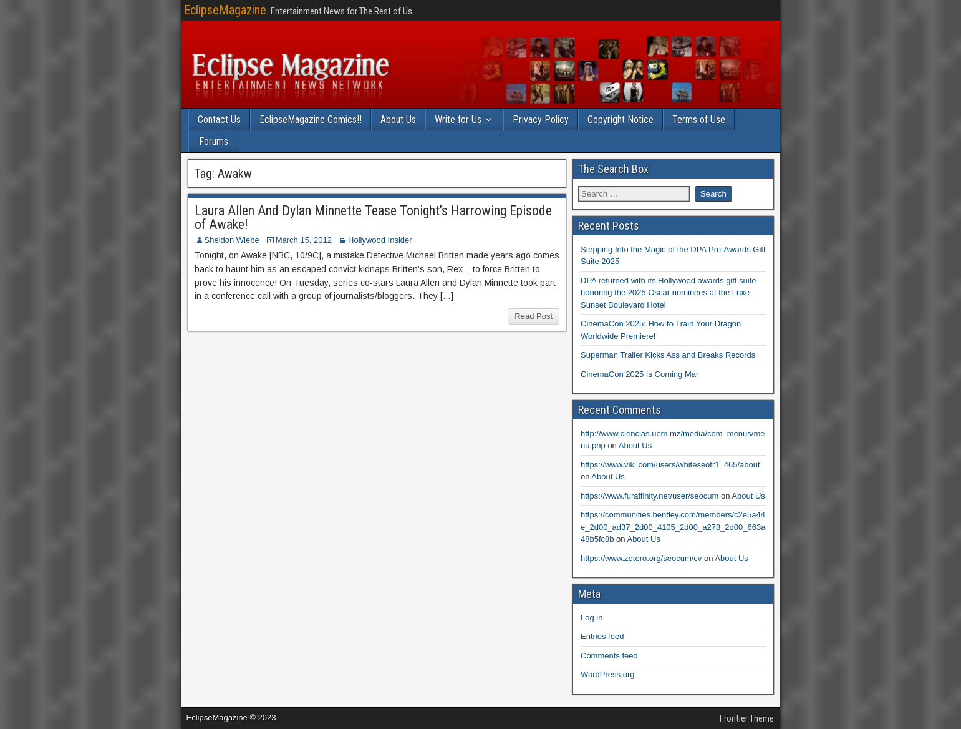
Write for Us (458, 119)
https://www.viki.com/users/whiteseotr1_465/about (670, 464)
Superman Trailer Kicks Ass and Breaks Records (668, 355)
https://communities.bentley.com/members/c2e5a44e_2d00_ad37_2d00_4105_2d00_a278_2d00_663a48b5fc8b (673, 527)
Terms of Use (698, 119)
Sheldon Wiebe (232, 240)
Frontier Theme (747, 718)
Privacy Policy (541, 119)
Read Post (533, 316)
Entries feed (602, 636)
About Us (398, 119)
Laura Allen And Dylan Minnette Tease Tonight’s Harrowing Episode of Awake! (373, 217)
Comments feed (609, 655)
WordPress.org (607, 674)
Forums (213, 141)
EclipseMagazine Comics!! (310, 119)
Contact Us (219, 119)
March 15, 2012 (304, 240)
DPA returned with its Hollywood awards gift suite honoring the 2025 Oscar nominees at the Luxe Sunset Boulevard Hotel (668, 293)
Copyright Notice (620, 119)
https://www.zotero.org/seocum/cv (641, 558)
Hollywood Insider (380, 240)
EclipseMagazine (225, 9)
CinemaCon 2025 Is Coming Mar (639, 374)
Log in (591, 617)
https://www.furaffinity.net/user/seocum (649, 496)
